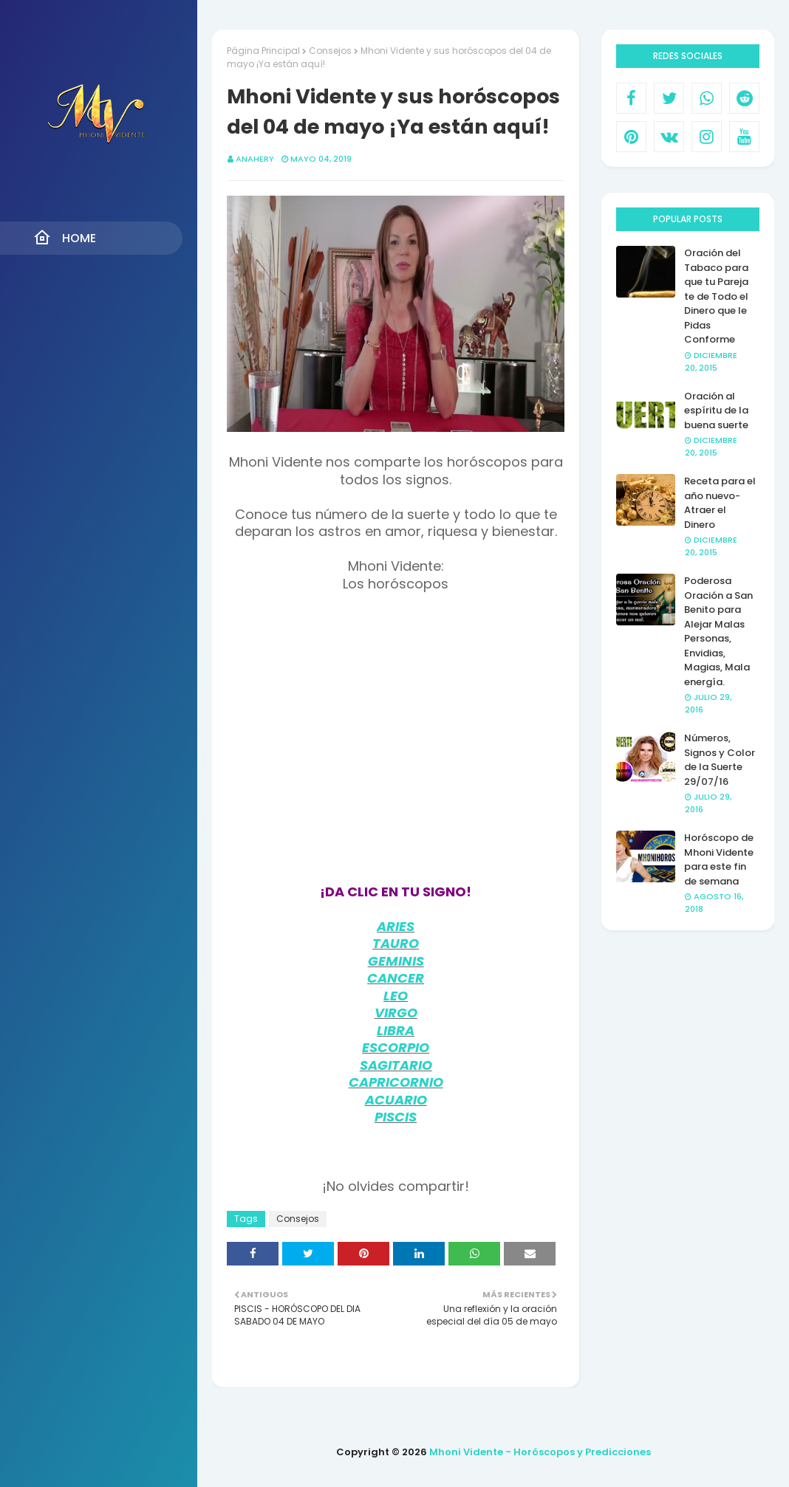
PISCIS (396, 1116)
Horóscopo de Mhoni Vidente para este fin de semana (719, 859)
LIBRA (395, 1030)
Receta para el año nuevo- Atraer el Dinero (720, 503)
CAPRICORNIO (396, 1082)
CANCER (395, 978)
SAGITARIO (396, 1065)
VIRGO (396, 1012)
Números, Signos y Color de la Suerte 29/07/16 (719, 760)
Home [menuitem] (64, 238)
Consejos (330, 50)
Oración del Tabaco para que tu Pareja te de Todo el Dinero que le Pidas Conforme (716, 296)
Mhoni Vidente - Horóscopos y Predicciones (540, 1452)
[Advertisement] (395, 747)
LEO (395, 995)
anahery (255, 159)
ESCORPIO (395, 1047)
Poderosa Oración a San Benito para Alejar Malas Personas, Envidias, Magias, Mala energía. (718, 631)
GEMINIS (396, 961)
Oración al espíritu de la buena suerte (716, 410)
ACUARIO (396, 1100)
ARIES (395, 926)
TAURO (395, 943)
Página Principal (263, 50)
